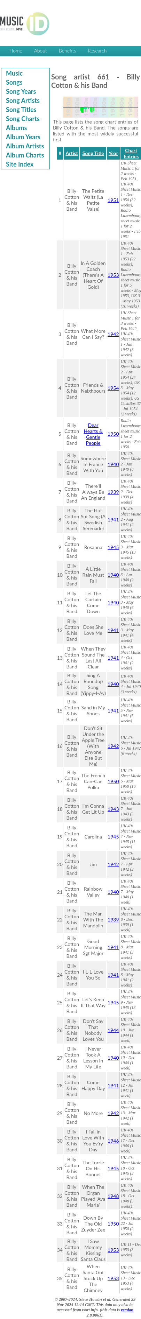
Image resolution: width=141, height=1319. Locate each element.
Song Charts (23, 118)
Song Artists (23, 100)
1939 (113, 492)
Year (113, 153)
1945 (113, 547)
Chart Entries (131, 153)
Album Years (23, 137)
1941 (113, 519)
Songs (14, 82)
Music (14, 73)
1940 (113, 464)
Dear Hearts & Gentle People (93, 434)
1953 (113, 275)
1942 (113, 334)
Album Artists (25, 146)
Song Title (93, 153)
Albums (16, 128)
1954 (113, 388)
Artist (72, 153)
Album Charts (25, 155)
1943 (113, 809)
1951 (113, 200)
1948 (113, 1196)
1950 (113, 434)
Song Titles (21, 109)
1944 (113, 1030)
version (127, 1309)
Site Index (19, 164)
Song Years (21, 91)
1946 (113, 1141)
